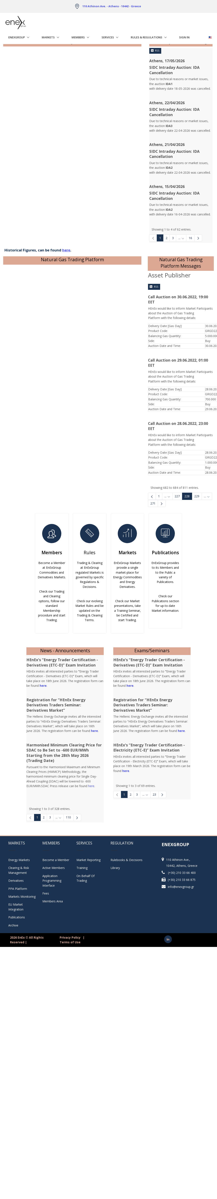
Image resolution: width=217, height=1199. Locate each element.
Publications (165, 552)
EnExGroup (16, 37)
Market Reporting (88, 860)
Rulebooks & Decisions (126, 860)
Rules (89, 552)
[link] (153, 237)
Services (108, 37)
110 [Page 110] (68, 817)
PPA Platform (17, 889)
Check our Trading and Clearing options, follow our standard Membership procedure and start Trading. (51, 605)
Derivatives (16, 881)
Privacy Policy (70, 937)
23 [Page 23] (154, 794)
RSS (155, 50)
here (91, 786)
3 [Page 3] (173, 238)
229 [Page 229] (196, 496)
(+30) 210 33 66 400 (182, 873)
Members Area (52, 901)
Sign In (184, 37)
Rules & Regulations (146, 37)
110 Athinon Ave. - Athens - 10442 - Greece (111, 6)
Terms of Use (70, 942)
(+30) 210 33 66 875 (181, 880)
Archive (13, 925)
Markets (48, 37)
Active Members (53, 868)
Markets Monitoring (22, 897)
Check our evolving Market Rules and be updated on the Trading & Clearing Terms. (89, 610)
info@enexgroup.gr (181, 887)
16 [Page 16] (190, 238)
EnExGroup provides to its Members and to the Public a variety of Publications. (165, 572)
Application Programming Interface (54, 880)
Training (82, 868)
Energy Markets (19, 860)
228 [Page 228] (187, 496)
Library (115, 868)
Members (78, 37)
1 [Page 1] (160, 238)
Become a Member (55, 860)
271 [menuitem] (152, 503)
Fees (45, 893)
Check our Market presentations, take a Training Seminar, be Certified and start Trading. (127, 610)
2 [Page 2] (166, 238)
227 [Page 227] (177, 496)
